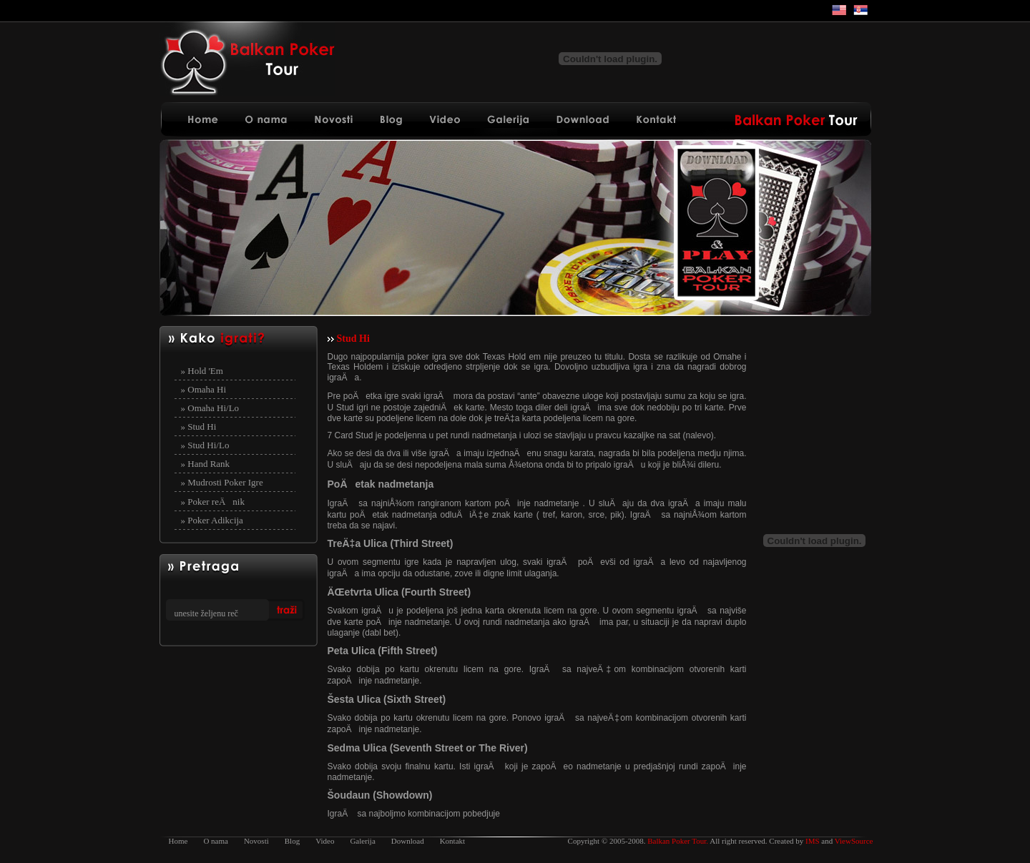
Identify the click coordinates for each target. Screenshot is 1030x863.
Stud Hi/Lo (208, 445)
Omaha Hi (206, 389)
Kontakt (452, 841)
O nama (215, 841)
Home (178, 841)
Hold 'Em (205, 370)
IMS (812, 841)
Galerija (362, 841)
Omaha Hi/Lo (213, 408)
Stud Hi (201, 426)
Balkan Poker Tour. (677, 841)
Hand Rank (208, 463)
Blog (292, 841)
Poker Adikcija (215, 520)
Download (407, 841)
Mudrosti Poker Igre (225, 482)
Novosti (256, 841)
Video (324, 841)
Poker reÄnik (216, 501)
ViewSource (854, 841)
